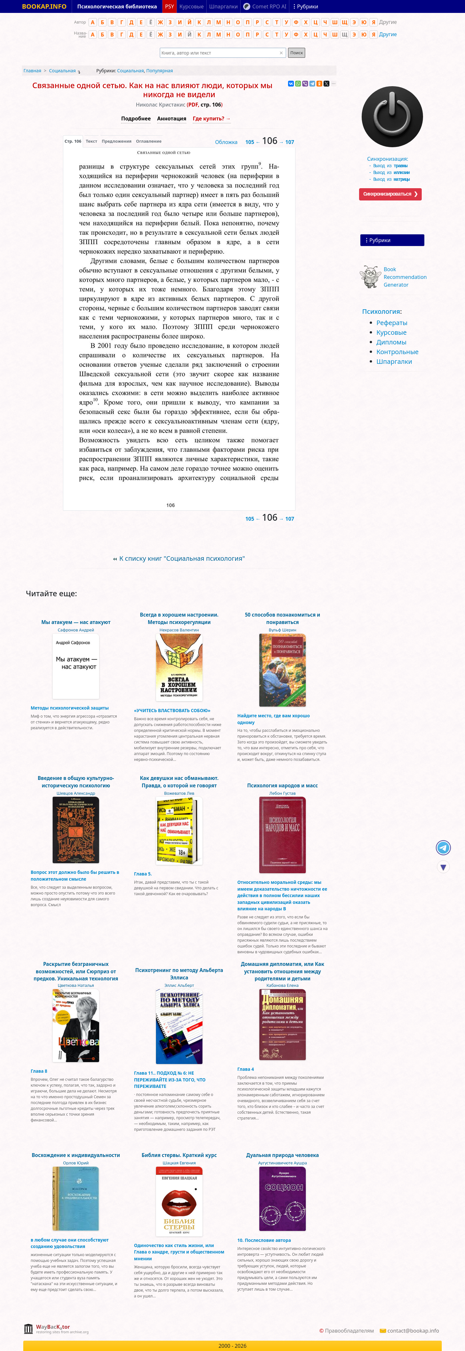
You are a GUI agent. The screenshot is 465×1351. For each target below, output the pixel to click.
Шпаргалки (394, 361)
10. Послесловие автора (264, 1240)
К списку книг (182, 558)
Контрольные (398, 351)
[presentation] (73, 141)
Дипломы (392, 342)
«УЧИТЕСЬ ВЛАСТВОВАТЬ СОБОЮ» (172, 710)
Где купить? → (212, 118)
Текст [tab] (91, 141)
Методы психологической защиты (70, 708)
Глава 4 (245, 1069)
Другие (388, 34)
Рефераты (392, 322)
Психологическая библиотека (117, 6)
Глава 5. (143, 874)
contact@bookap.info (413, 1330)
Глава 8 (39, 1071)
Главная (32, 70)
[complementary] (56, 1330)
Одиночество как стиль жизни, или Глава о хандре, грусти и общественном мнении (179, 1252)
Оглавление (148, 141)
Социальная (62, 70)
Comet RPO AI (269, 6)
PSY (169, 6)
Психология (381, 311)
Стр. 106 (73, 141)
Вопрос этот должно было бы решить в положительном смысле (75, 875)
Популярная (159, 70)
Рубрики (379, 240)
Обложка (226, 142)
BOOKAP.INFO (44, 6)
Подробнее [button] (135, 118)
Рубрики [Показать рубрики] (307, 6)
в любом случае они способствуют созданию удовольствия (69, 1243)
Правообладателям (349, 1330)
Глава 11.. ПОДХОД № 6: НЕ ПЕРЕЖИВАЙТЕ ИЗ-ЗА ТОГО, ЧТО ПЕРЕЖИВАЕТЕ (170, 1079)
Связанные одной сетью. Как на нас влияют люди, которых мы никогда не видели (152, 90)
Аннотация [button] (171, 118)
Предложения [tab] (116, 141)
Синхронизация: (391, 156)
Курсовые (392, 332)
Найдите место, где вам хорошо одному (273, 718)
